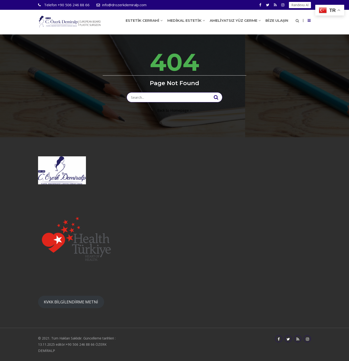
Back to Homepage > (174, 110)
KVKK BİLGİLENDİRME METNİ (71, 302)
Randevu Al (300, 5)
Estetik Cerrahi (142, 20)
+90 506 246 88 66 (66, 4)
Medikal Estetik (184, 20)
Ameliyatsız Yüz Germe (233, 20)
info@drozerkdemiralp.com (124, 4)
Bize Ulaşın (276, 20)
